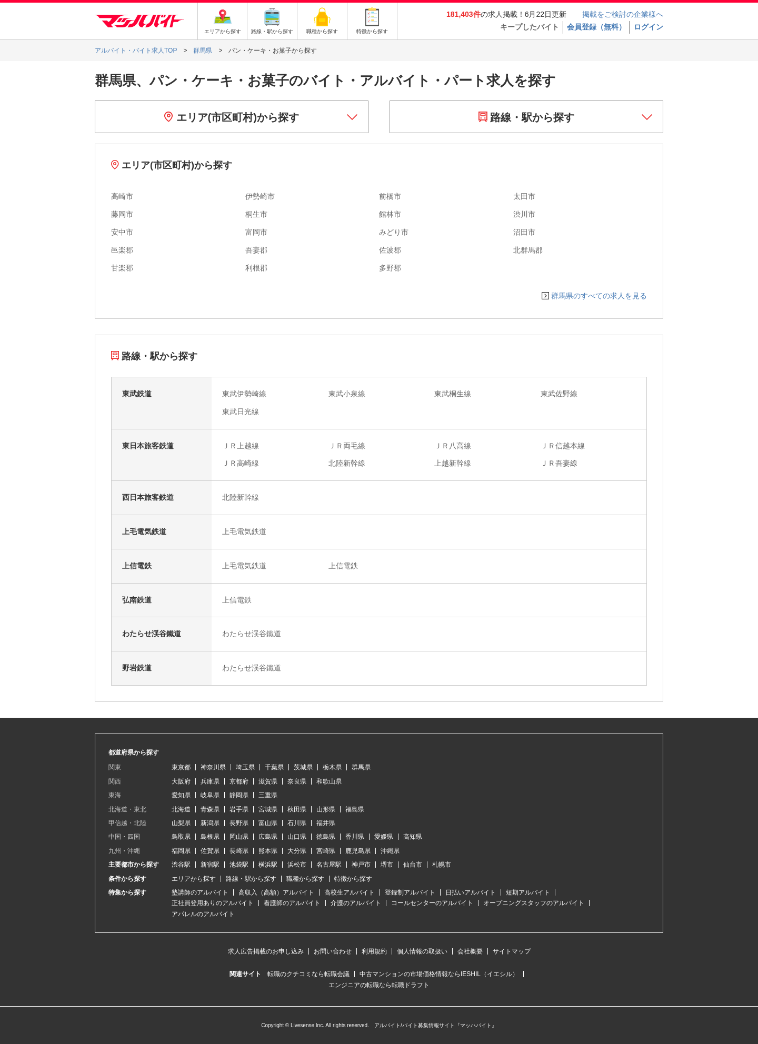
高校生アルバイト (349, 892)
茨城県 (303, 767)
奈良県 (296, 781)
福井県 (325, 823)
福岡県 (181, 851)
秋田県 (296, 809)
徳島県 (325, 836)
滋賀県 (267, 781)
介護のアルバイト (356, 903)
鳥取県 (181, 836)
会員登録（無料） (596, 27)
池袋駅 (239, 864)
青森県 (210, 809)
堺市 (387, 864)
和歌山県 (329, 781)
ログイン (648, 27)
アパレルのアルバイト (203, 914)
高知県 (412, 836)
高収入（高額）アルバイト (276, 892)
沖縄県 (390, 851)
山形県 (325, 809)
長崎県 (239, 851)
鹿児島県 (358, 851)
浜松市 (296, 864)
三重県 (267, 795)
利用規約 (374, 951)
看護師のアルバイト (292, 903)
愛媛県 (383, 836)
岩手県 (239, 809)
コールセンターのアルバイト (432, 903)
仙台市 (412, 864)
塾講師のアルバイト (200, 892)
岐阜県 (210, 795)
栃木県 (332, 767)
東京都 (181, 767)
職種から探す (305, 878)
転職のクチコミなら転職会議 (308, 974)
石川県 (296, 823)
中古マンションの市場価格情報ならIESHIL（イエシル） (439, 974)
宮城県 (267, 809)
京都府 (239, 781)
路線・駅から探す (526, 117)
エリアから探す (194, 878)
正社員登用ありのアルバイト (213, 903)
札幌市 (441, 864)
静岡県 (239, 795)
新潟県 (210, 823)
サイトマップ (512, 951)
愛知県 (181, 795)
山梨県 (181, 823)
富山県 (267, 823)
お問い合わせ (333, 951)
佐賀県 (210, 851)
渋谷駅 (181, 864)
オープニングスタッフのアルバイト (533, 903)
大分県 (296, 851)
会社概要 (470, 951)
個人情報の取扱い (422, 951)
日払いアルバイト (470, 892)
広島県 (267, 836)
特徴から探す (353, 878)
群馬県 (361, 767)
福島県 (354, 809)
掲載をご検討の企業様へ (622, 14)
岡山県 (239, 836)
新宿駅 (210, 864)
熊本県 (267, 851)
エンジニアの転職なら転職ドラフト (379, 985)
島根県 (210, 836)
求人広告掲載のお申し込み (266, 951)
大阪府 (181, 781)
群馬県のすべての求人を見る (599, 296)
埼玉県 (245, 767)
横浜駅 (267, 864)
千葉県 (274, 767)
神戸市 (361, 864)
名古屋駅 (329, 864)
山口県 (296, 836)
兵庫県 (210, 781)
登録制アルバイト (410, 892)
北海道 (181, 809)
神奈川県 (213, 767)
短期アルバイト (528, 892)
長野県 (239, 823)
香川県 (354, 836)
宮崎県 (325, 851)
